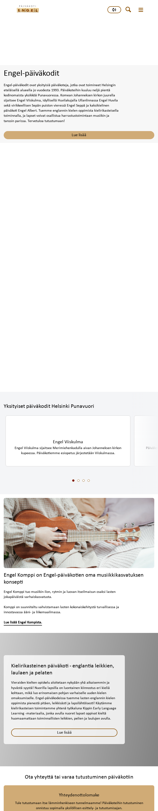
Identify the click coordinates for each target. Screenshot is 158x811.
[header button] (130, 9)
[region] (81, 448)
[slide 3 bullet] (83, 481)
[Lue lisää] (64, 733)
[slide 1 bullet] (73, 481)
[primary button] (114, 9)
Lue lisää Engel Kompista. (23, 622)
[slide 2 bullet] (78, 481)
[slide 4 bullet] (88, 481)
